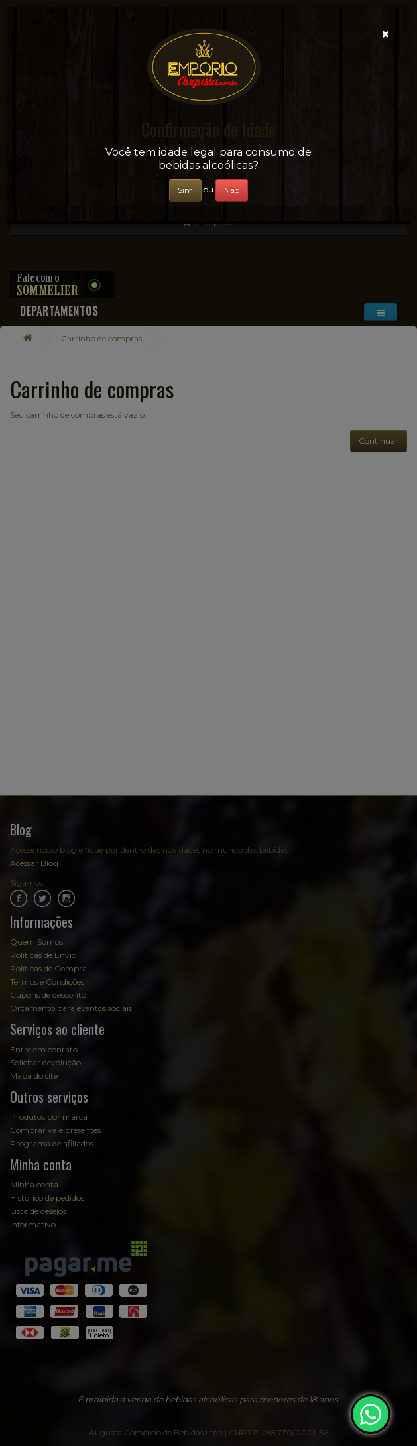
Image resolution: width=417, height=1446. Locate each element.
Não (231, 190)
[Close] (385, 34)
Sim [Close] (185, 190)
